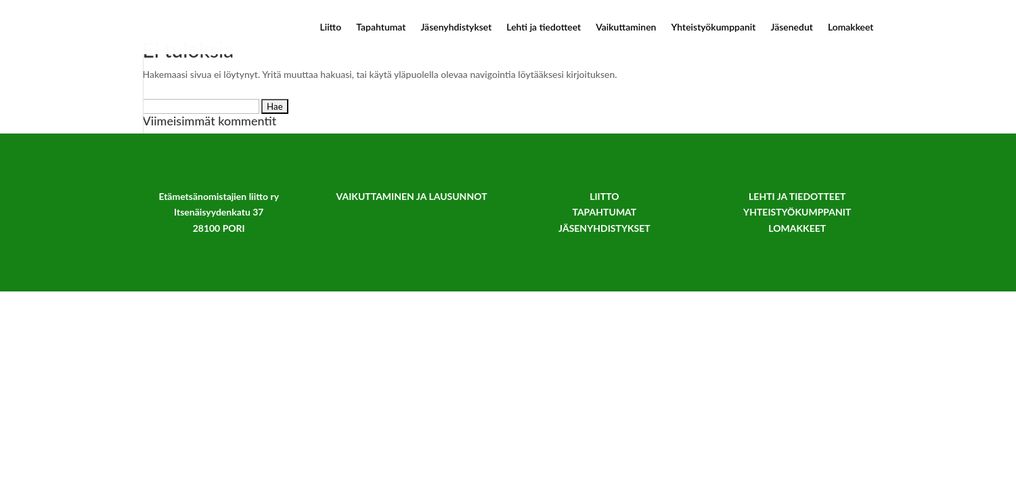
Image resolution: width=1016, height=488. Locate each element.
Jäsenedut (791, 27)
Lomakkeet (851, 27)
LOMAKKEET (797, 228)
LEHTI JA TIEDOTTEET (797, 196)
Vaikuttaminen (626, 27)
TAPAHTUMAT (604, 212)
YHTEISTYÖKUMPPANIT (797, 212)
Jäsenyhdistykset (455, 27)
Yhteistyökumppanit (713, 27)
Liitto (330, 27)
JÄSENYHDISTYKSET (604, 228)
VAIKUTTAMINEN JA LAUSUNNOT (411, 196)
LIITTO (604, 196)
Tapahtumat (380, 27)
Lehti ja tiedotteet (543, 27)
